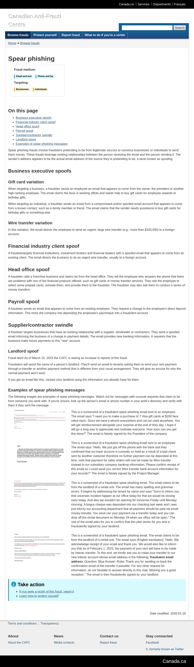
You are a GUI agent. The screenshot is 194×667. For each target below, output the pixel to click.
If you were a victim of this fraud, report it (46, 591)
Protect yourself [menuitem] (45, 35)
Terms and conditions (22, 623)
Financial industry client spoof (36, 122)
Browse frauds (30, 43)
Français (179, 4)
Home (12, 43)
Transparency (50, 623)
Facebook (152, 642)
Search (180, 27)
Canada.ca (126, 4)
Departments (162, 4)
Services (143, 4)
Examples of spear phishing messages (42, 143)
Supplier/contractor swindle (34, 135)
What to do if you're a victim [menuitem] (105, 35)
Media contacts (64, 642)
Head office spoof (27, 126)
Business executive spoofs (34, 117)
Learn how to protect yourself (38, 596)
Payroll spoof (24, 130)
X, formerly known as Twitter (165, 649)
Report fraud (108, 642)
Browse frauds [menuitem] (18, 35)
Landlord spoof (26, 139)
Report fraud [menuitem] (71, 35)
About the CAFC (19, 642)
